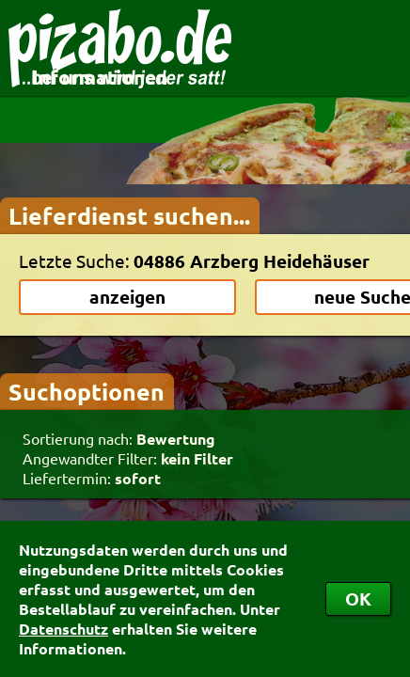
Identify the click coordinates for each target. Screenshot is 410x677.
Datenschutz (63, 628)
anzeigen (127, 296)
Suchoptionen (86, 391)
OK (358, 598)
